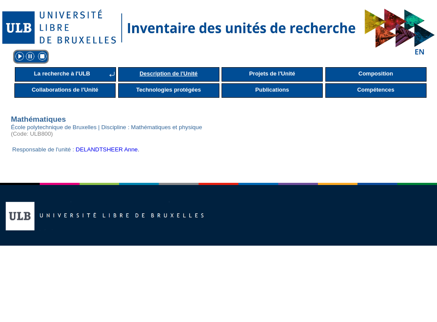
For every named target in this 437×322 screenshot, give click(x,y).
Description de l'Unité (169, 73)
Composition (375, 73)
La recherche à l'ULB (62, 73)
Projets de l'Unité (272, 73)
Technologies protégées (168, 89)
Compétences (375, 89)
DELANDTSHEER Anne (107, 149)
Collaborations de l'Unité (65, 89)
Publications (272, 89)
